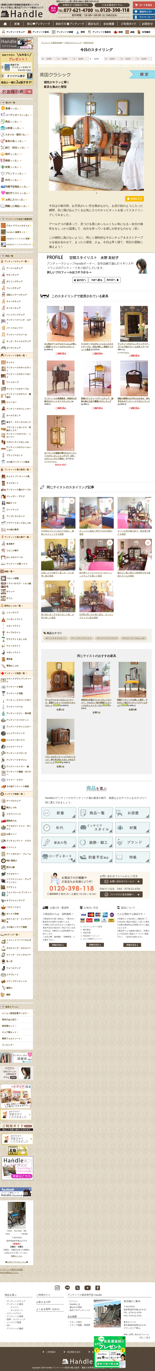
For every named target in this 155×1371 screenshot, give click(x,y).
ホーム (5, 23)
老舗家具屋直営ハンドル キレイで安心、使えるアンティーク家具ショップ (23, 11)
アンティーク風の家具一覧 (16, 470)
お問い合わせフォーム (139, 1334)
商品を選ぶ (11, 1294)
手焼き (17, 226)
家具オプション (12, 1007)
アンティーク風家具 (101, 32)
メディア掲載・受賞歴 (80, 1325)
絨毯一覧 (8, 571)
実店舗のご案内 (132, 1301)
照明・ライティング (16, 1319)
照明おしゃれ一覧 (12, 606)
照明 (83, 32)
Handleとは (75, 1304)
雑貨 (121, 32)
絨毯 (132, 32)
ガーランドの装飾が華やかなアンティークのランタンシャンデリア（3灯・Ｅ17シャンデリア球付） (60, 456)
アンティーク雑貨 (65, 32)
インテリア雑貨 (14, 1322)
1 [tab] (96, 193)
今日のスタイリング (73, 43)
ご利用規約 (51, 1352)
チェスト (15, 1307)
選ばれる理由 (76, 1307)
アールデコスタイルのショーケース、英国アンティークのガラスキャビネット (60, 703)
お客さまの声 (43, 1302)
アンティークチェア (15, 32)
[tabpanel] (96, 142)
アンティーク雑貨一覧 (14, 673)
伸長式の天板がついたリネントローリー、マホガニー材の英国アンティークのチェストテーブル (96, 703)
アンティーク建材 (15, 1328)
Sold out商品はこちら (9, 1273)
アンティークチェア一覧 (15, 261)
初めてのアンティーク (80, 1310)
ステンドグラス (14, 1313)
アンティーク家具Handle (51, 43)
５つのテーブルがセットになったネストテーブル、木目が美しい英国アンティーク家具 (97, 347)
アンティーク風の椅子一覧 (16, 537)
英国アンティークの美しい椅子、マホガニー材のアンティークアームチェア (132, 703)
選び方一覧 (10, 103)
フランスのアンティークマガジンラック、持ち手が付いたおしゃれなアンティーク (60, 760)
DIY (8, 1325)
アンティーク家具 (40, 32)
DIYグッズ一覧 (11, 935)
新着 (17, 23)
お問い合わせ (147, 23)
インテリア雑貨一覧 (13, 794)
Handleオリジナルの (18, 239)
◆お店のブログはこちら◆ (16, 1262)
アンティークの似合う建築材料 (19, 219)
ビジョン (74, 1301)
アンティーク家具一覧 (14, 355)
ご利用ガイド (129, 23)
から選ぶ (10, 108)
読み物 (93, 23)
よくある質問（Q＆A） (48, 1309)
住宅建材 (146, 32)
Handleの (15, 232)
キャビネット (17, 1310)
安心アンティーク (38, 23)
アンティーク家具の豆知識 (11, 1269)
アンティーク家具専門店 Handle (85, 1294)
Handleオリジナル (18, 244)
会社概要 (109, 23)
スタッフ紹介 (76, 1322)
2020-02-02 (88, 43)
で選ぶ (14, 134)
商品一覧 (9, 256)
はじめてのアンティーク (69, 23)
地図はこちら (16, 1256)
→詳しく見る (144, 1337)
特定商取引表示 (73, 1352)
